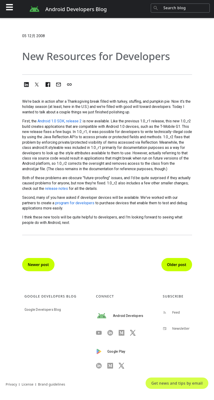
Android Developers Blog (76, 9)
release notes (56, 188)
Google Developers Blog (43, 309)
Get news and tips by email (177, 383)
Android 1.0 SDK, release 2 (60, 121)
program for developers (74, 203)
